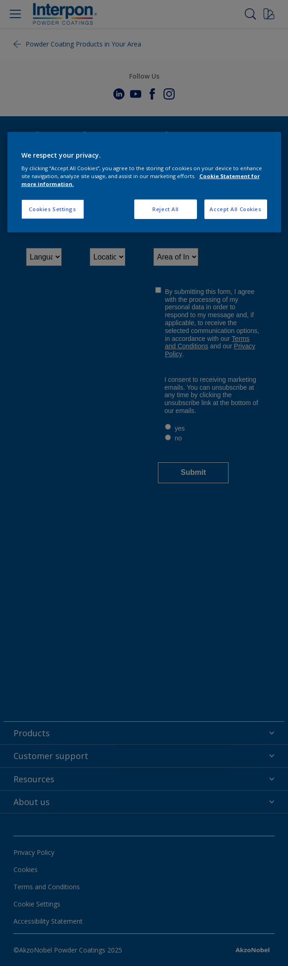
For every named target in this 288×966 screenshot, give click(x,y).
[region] (144, 182)
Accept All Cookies (235, 209)
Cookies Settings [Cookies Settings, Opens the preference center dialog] (52, 209)
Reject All (165, 209)
